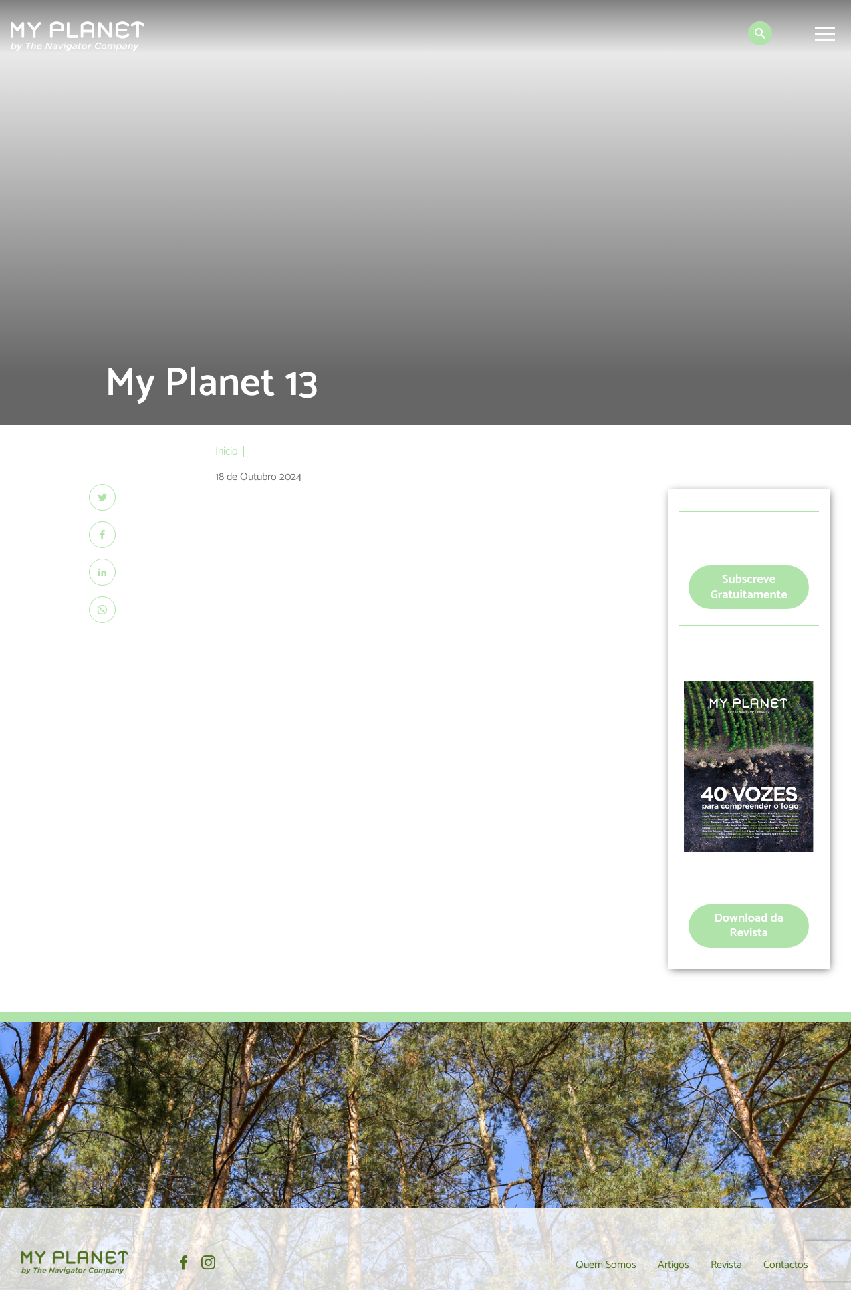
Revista (726, 1265)
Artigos (673, 1265)
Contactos (785, 1265)
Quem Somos (606, 1265)
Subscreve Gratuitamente (748, 587)
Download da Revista (748, 926)
